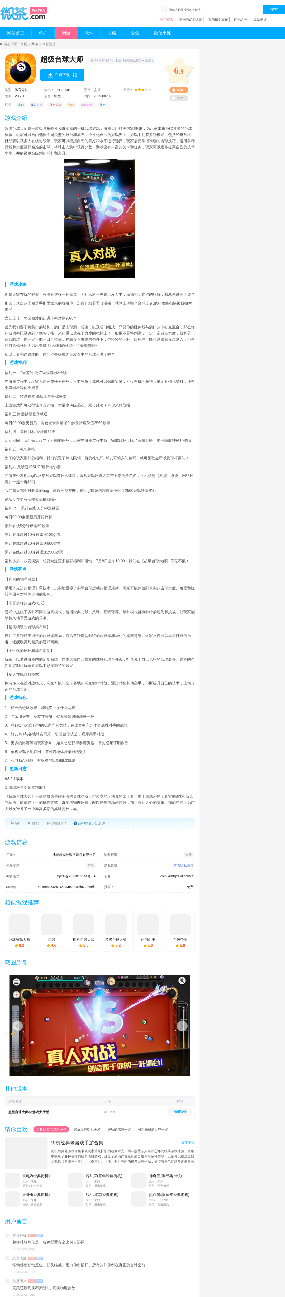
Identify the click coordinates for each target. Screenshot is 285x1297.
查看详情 (180, 1112)
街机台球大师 (83, 940)
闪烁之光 (240, 19)
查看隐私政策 (184, 865)
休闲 (102, 105)
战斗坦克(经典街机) (102, 1195)
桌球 (21, 105)
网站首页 (15, 33)
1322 (179, 98)
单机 (43, 33)
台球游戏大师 (19, 940)
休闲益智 (55, 105)
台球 (71, 105)
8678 (179, 90)
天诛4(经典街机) (36, 1195)
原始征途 (260, 19)
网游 (66, 33)
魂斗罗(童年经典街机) (104, 1176)
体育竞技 (36, 105)
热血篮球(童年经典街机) (169, 1195)
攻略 (112, 33)
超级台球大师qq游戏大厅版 (28, 1112)
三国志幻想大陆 (190, 19)
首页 (23, 44)
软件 (89, 33)
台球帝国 (180, 940)
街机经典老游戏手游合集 (77, 1142)
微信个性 (162, 33)
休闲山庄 (148, 940)
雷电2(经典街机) (36, 1176)
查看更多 (188, 1143)
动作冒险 (86, 105)
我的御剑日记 (218, 19)
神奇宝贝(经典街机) (165, 1176)
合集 (135, 33)
